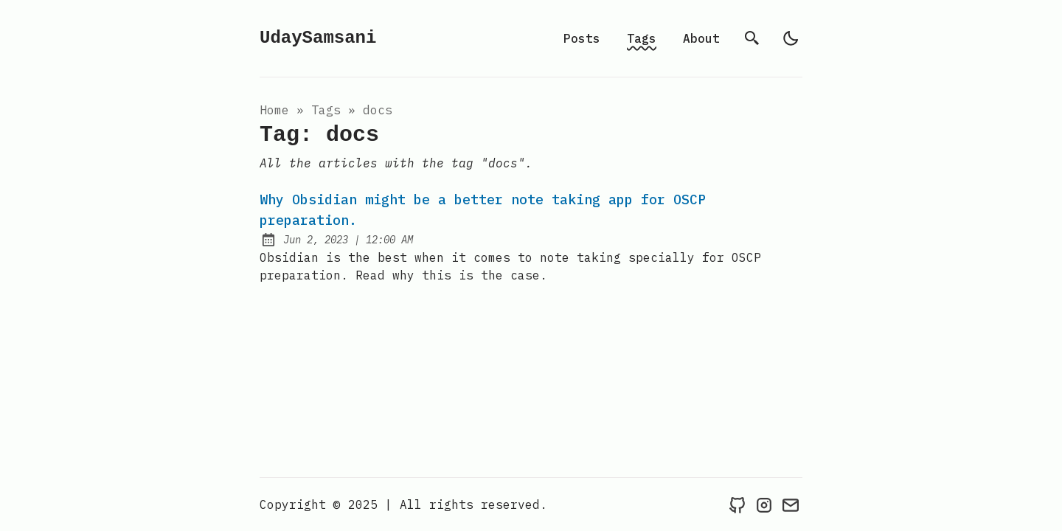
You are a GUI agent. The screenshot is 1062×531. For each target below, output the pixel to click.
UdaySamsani (318, 38)
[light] (790, 38)
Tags (641, 38)
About (701, 38)
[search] (752, 38)
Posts (581, 38)
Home (274, 110)
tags (326, 110)
